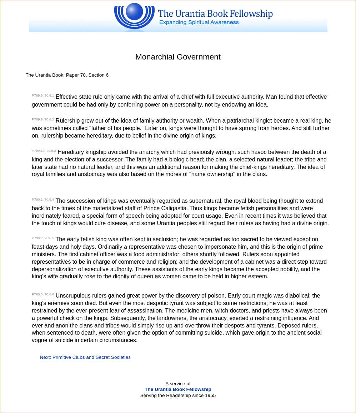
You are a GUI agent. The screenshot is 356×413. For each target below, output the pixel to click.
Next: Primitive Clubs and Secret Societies (85, 357)
